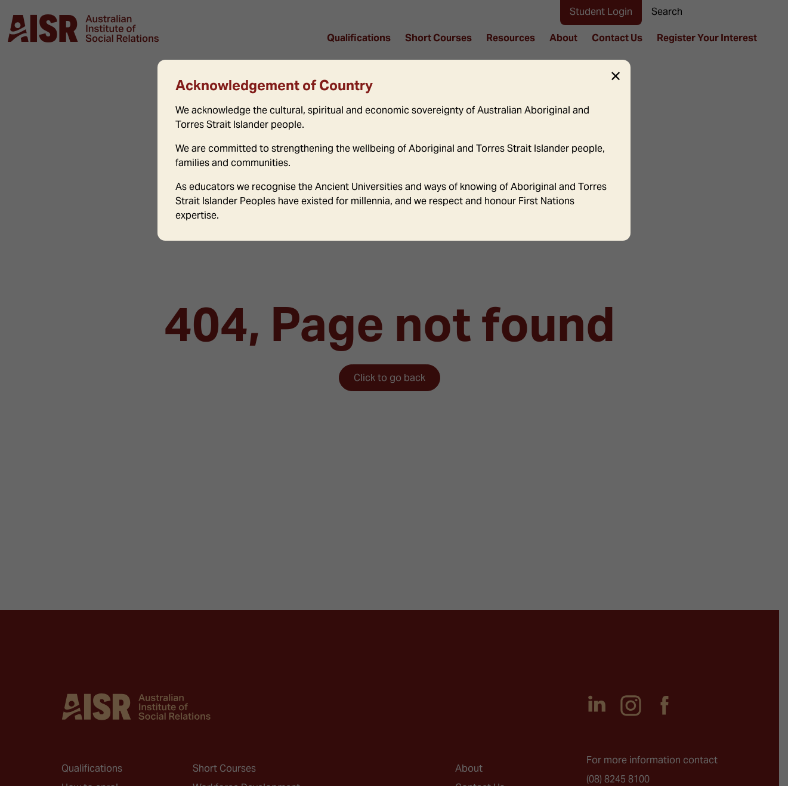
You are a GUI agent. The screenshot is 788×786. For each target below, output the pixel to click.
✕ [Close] (616, 76)
